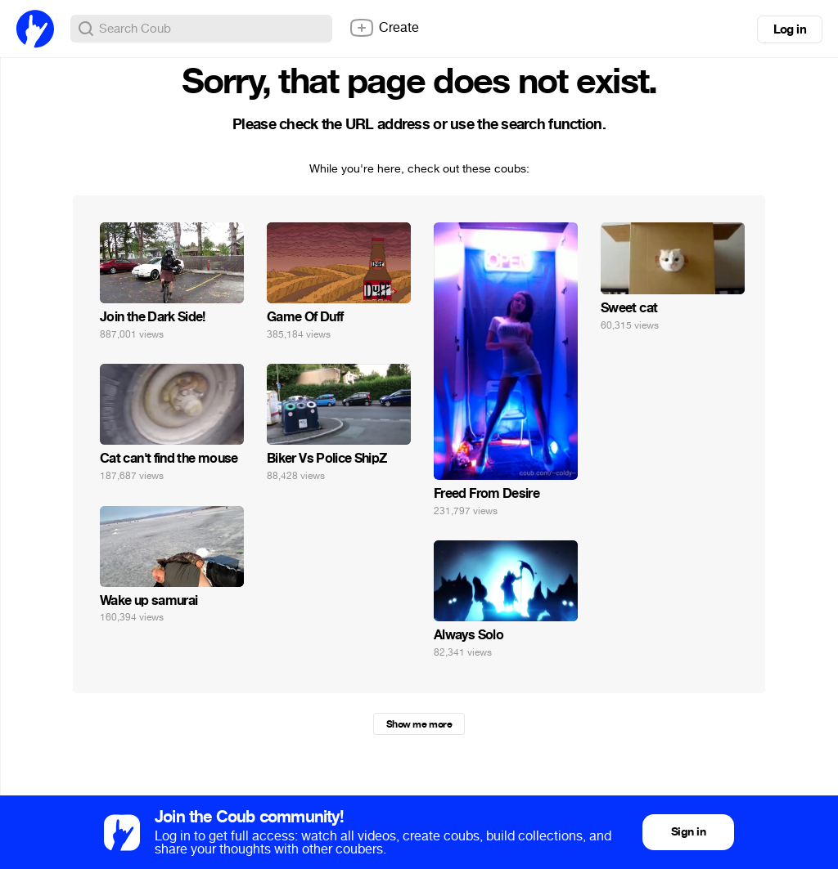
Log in (789, 29)
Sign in (688, 832)
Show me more (419, 724)
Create (384, 28)
